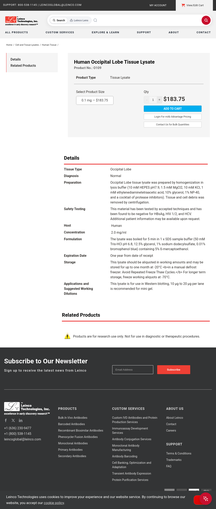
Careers (171, 430)
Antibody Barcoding (124, 456)
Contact (171, 424)
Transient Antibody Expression (131, 473)
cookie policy (54, 503)
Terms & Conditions (178, 453)
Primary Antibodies (70, 449)
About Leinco (174, 417)
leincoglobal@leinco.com (22, 439)
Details (16, 59)
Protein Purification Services (130, 480)
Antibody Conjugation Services (131, 439)
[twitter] (13, 420)
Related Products (23, 66)
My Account (158, 5)
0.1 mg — (94, 99)
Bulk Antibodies (72, 417)
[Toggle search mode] (70, 20)
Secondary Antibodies (72, 456)
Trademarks (173, 459)
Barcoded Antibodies (71, 424)
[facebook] (5, 420)
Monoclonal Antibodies (73, 443)
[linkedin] (20, 420)
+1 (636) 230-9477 (17, 428)
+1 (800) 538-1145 (17, 434)
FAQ (168, 466)
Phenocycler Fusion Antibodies (78, 437)
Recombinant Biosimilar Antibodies (80, 430)
